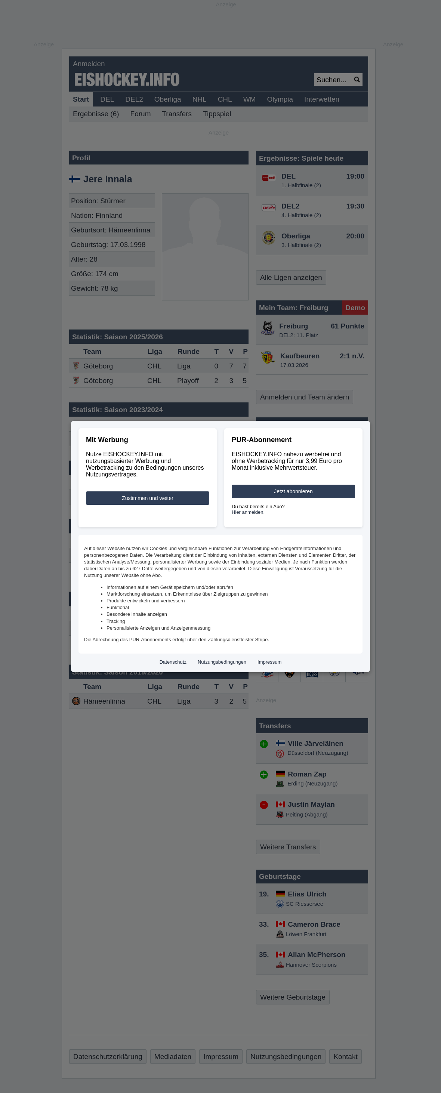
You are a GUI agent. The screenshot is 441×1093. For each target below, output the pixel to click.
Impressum (269, 662)
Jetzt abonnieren (293, 491)
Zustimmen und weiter (147, 498)
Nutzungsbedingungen (222, 662)
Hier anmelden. (248, 512)
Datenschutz (173, 662)
